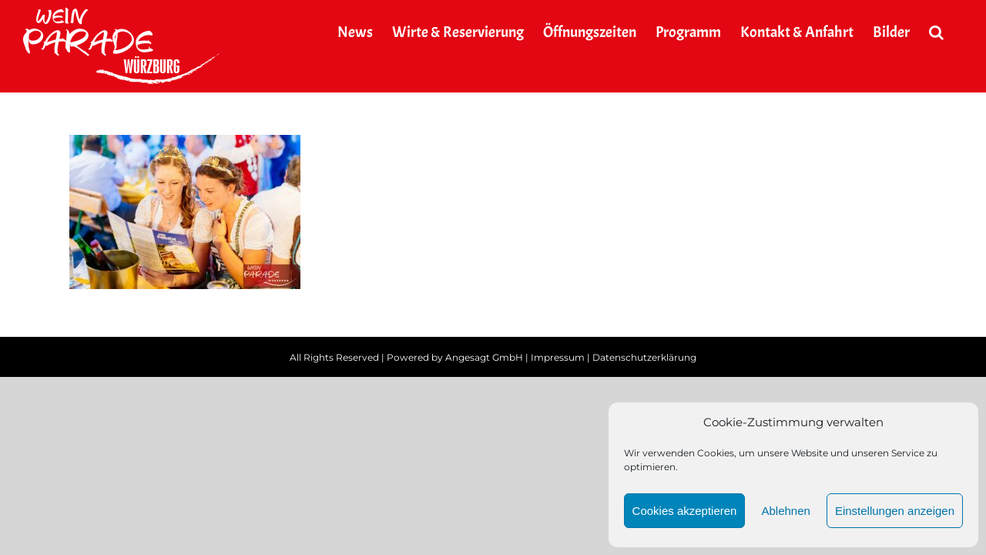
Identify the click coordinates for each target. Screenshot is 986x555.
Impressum (558, 357)
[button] (955, 32)
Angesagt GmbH (484, 357)
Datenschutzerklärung (644, 357)
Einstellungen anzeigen (894, 510)
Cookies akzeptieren (684, 510)
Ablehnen (785, 510)
